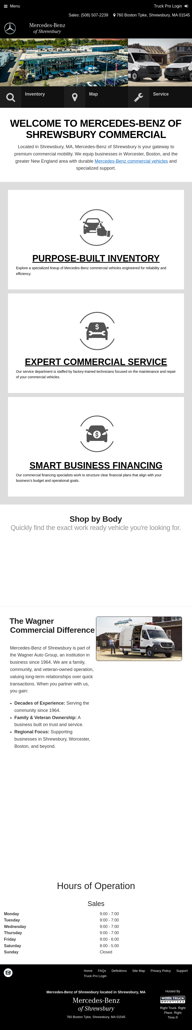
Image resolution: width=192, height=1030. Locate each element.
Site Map (138, 971)
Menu (12, 6)
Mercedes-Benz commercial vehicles (131, 161)
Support (182, 971)
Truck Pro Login (95, 976)
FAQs (102, 971)
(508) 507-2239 (94, 15)
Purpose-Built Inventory (96, 258)
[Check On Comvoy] (8, 973)
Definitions (119, 971)
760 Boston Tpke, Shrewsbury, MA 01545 (151, 15)
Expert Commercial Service (96, 362)
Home (88, 971)
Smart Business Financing (96, 465)
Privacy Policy (160, 971)
